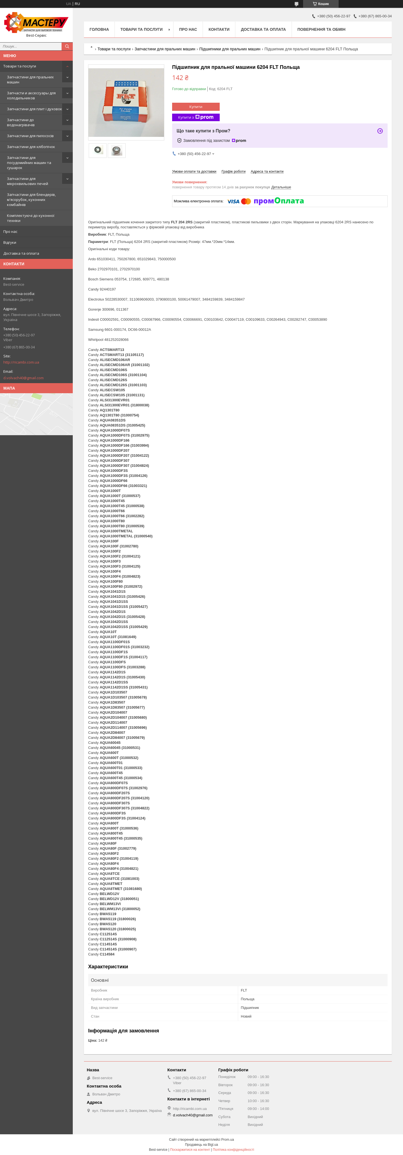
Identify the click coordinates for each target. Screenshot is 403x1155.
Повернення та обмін (321, 29)
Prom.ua (227, 1140)
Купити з (196, 117)
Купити (195, 106)
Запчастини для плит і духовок (34, 108)
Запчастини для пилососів (30, 135)
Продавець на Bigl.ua (201, 1145)
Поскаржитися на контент (190, 1150)
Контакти (218, 29)
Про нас (10, 231)
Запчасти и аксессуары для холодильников (31, 95)
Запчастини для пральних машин (30, 79)
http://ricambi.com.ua (21, 362)
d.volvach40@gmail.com (23, 377)
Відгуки (9, 242)
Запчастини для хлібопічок (31, 146)
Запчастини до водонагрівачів (21, 122)
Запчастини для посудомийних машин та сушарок (29, 162)
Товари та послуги (19, 66)
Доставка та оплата (21, 253)
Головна (99, 29)
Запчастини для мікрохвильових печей (27, 181)
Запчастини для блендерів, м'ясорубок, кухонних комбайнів (31, 199)
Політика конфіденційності (233, 1150)
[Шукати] (67, 46)
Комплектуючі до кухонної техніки (30, 218)
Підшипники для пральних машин (229, 49)
